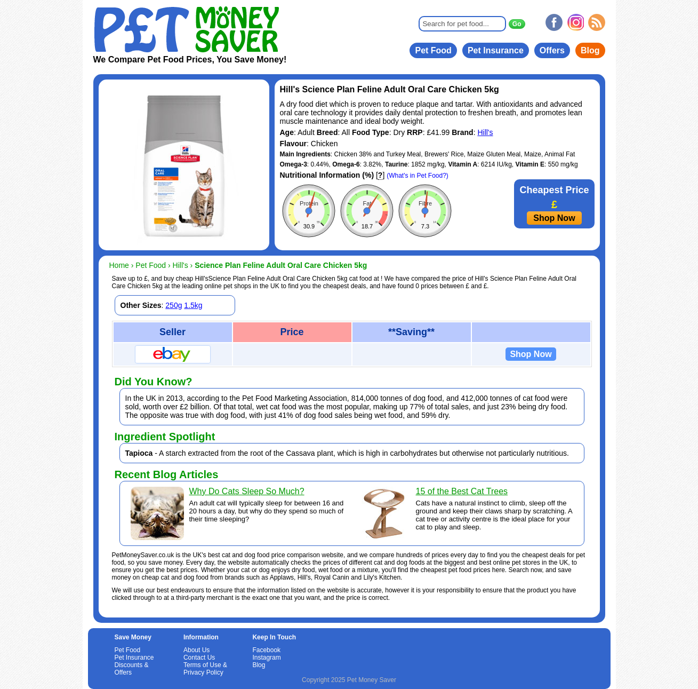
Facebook (266, 650)
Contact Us (199, 657)
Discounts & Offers (132, 668)
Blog (590, 50)
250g (173, 305)
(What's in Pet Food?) (417, 175)
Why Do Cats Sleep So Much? (246, 491)
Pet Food (433, 50)
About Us (196, 650)
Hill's (485, 132)
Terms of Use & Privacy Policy (205, 668)
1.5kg (193, 305)
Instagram (266, 657)
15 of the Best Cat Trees (462, 491)
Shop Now (554, 218)
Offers (552, 50)
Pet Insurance (496, 50)
